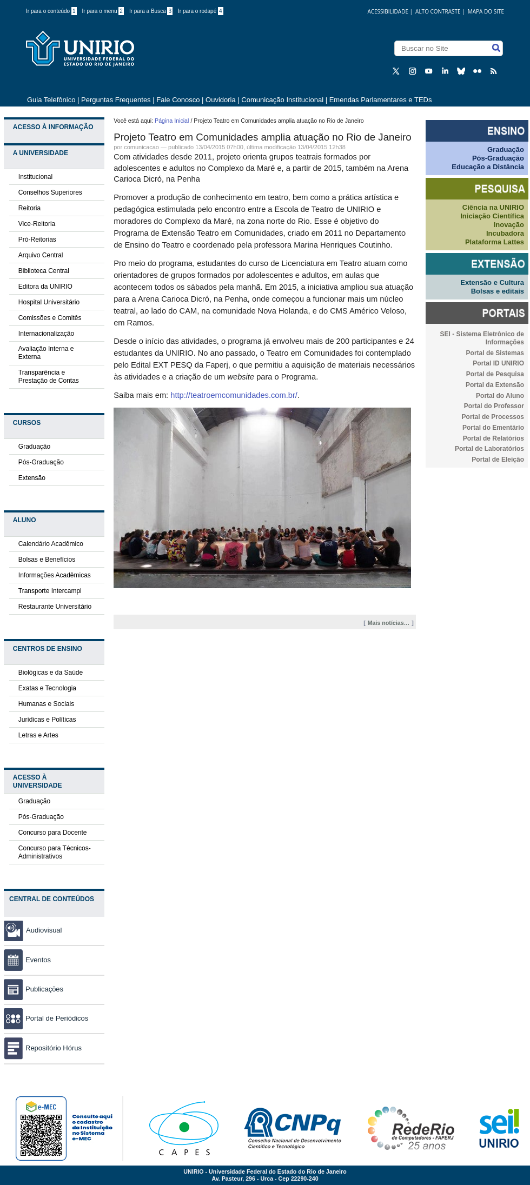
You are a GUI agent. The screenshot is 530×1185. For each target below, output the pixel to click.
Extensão (31, 478)
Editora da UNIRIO (45, 286)
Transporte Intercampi (50, 591)
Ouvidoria (221, 100)
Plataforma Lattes (494, 242)
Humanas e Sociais (46, 704)
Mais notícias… (389, 623)
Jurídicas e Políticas (47, 719)
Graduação (34, 446)
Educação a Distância (488, 167)
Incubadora (505, 233)
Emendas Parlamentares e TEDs (380, 100)
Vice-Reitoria (36, 224)
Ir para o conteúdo (51, 11)
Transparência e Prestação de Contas (48, 376)
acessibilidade (387, 11)
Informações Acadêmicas (54, 575)
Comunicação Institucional (282, 100)
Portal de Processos (493, 417)
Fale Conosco (178, 100)
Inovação (509, 225)
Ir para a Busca (151, 11)
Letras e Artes (38, 735)
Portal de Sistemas (495, 353)
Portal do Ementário (493, 427)
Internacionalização (46, 333)
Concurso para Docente (52, 832)
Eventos (27, 960)
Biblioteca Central (43, 271)
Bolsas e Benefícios (46, 559)
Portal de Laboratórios (489, 448)
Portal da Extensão (495, 385)
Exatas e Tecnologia (47, 688)
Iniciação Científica (492, 216)
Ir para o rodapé (200, 11)
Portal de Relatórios (493, 438)
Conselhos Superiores (50, 192)
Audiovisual (44, 930)
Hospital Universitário (49, 302)
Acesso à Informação (53, 127)
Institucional (35, 177)
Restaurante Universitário (54, 606)
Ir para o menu (103, 11)
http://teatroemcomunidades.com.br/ (233, 395)
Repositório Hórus (43, 1048)
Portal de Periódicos (46, 1018)
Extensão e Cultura (492, 282)
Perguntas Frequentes (116, 100)
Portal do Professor (494, 406)
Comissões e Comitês (50, 318)
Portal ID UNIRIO (498, 363)
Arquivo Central (40, 255)
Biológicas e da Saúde (50, 672)
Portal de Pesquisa (495, 374)
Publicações (33, 989)
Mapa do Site (486, 11)
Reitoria (29, 208)
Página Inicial (172, 120)
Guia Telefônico (51, 100)
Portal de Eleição (498, 459)
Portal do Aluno (500, 396)
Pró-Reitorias (37, 239)
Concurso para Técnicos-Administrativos (54, 852)
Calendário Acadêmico (50, 544)
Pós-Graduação (41, 462)
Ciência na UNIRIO (493, 207)
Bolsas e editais (497, 291)
